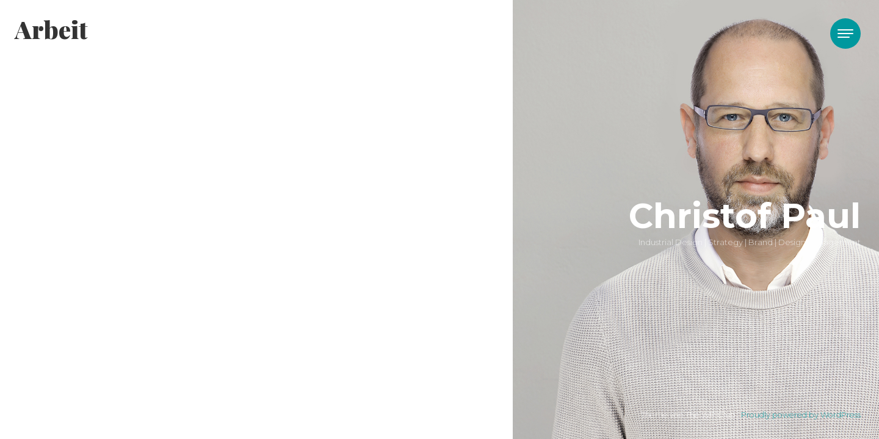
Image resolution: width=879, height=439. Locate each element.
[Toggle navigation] (845, 33)
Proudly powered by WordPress (801, 414)
